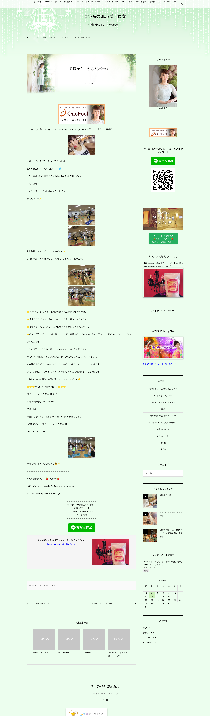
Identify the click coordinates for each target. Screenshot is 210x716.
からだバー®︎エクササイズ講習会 (142, 2)
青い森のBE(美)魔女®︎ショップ (158, 266)
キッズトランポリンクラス (115, 2)
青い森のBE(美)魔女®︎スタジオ (67, 2)
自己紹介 (48, 2)
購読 (146, 571)
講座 (163, 409)
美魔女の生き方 (163, 429)
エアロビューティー (49, 585)
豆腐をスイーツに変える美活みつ (163, 389)
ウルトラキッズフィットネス (163, 402)
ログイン (147, 628)
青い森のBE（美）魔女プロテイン (163, 423)
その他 (163, 443)
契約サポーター (163, 436)
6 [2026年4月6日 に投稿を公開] (151, 593)
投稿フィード (148, 633)
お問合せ (37, 2)
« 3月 (145, 607)
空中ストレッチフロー (167, 2)
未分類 (163, 449)
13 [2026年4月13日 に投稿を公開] (152, 597)
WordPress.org (149, 642)
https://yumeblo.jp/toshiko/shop (60, 544)
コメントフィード (150, 637)
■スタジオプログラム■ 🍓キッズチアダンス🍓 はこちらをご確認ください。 (163, 239)
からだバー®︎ (36, 585)
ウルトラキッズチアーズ (92, 2)
